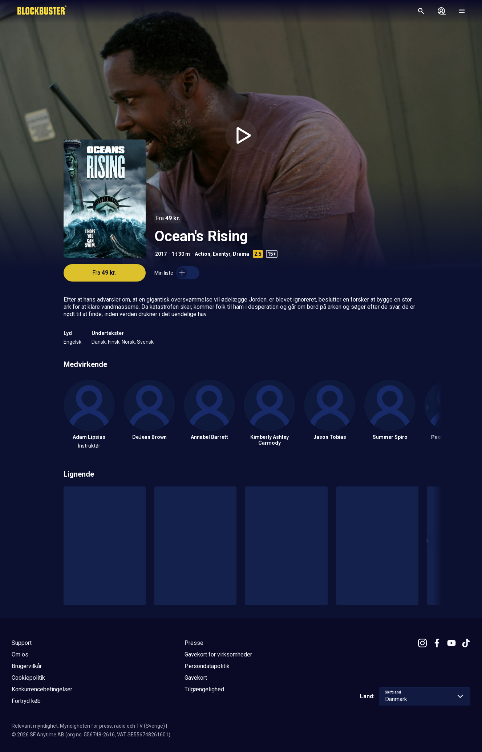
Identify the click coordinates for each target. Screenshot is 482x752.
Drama (241, 254)
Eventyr (221, 254)
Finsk (114, 342)
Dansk (99, 342)
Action (202, 254)
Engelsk (72, 342)
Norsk (128, 342)
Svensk (145, 342)
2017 (161, 254)
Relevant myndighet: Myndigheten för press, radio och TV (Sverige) (88, 726)
